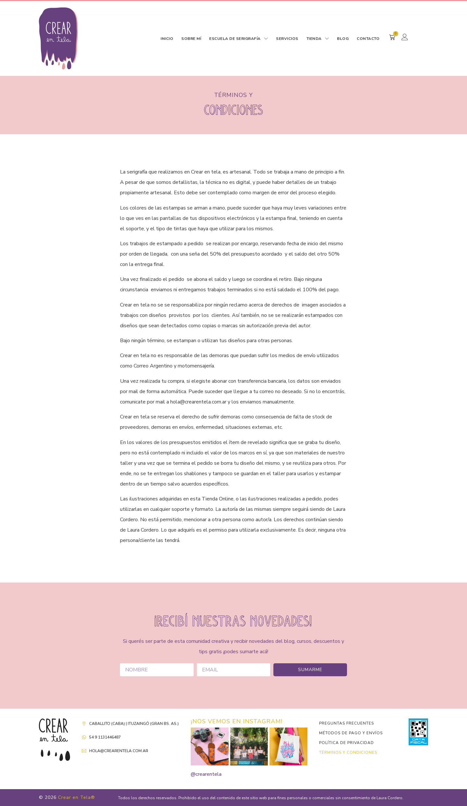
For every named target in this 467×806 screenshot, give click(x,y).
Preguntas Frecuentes (346, 723)
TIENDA (317, 39)
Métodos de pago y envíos (351, 733)
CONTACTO (368, 39)
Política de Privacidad (346, 742)
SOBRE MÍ (191, 39)
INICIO (167, 39)
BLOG (343, 39)
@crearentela (206, 774)
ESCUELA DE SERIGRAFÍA (238, 39)
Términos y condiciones (348, 752)
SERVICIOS (287, 39)
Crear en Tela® (76, 797)
